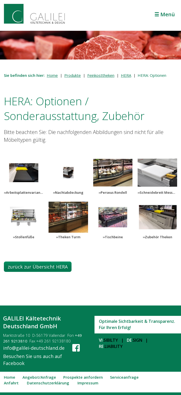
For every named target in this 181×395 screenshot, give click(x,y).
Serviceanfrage (124, 377)
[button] (38, 267)
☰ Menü (164, 14)
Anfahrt (11, 383)
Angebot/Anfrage (39, 377)
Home (52, 75)
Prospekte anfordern (83, 377)
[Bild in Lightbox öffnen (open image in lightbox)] (23, 172)
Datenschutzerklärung (48, 383)
